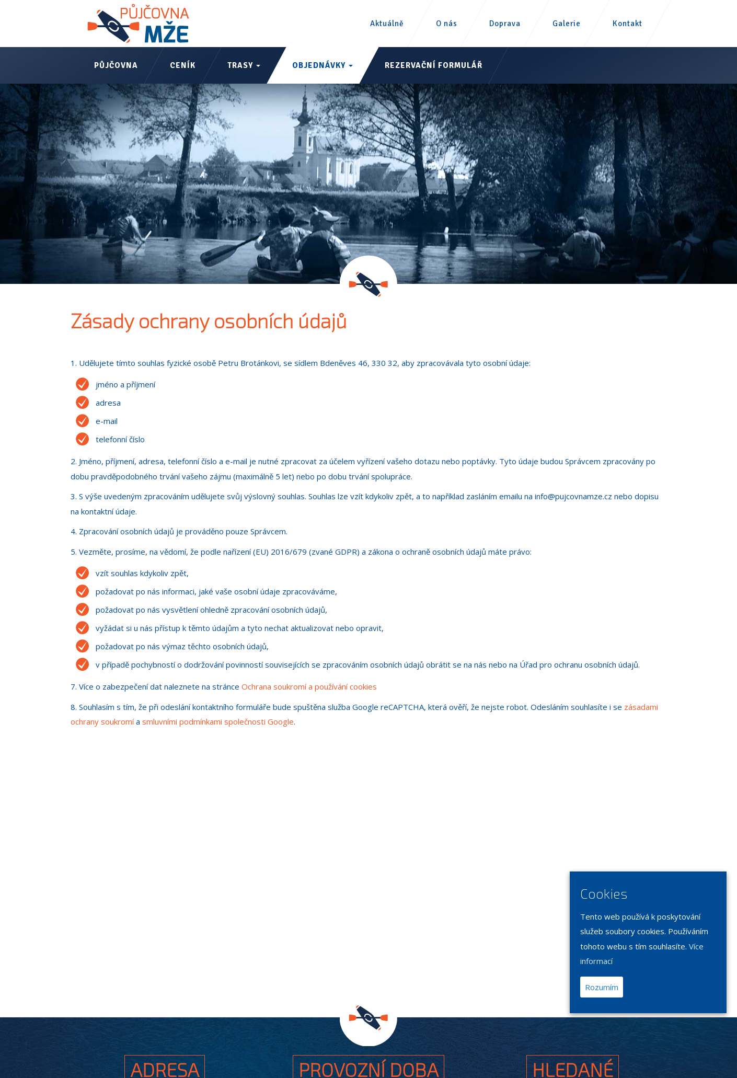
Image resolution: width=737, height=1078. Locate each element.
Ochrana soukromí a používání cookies (309, 686)
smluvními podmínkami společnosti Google (218, 721)
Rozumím (601, 987)
